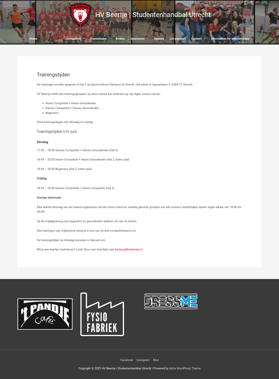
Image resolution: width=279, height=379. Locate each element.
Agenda (159, 38)
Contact (196, 38)
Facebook (126, 360)
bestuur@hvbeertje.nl (129, 249)
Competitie (73, 38)
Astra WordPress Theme (185, 368)
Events (120, 38)
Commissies (98, 38)
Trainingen (50, 38)
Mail (156, 360)
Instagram (143, 360)
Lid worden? (178, 38)
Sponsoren (137, 38)
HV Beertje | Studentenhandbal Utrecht (153, 15)
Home (33, 38)
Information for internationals (230, 38)
